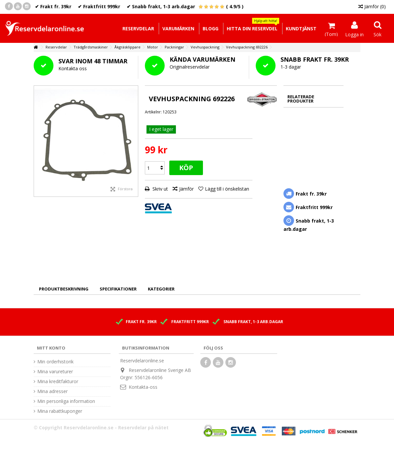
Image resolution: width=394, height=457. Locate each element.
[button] (252, 28)
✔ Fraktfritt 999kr (99, 6)
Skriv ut (159, 189)
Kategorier (161, 289)
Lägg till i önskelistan (227, 189)
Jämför (186, 189)
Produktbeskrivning (63, 289)
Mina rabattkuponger (59, 411)
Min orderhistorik (55, 362)
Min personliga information (66, 401)
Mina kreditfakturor (57, 381)
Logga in (354, 34)
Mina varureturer (55, 372)
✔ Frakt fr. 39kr (53, 6)
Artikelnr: (153, 112)
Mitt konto (51, 348)
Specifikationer (118, 289)
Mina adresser (52, 391)
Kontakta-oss (143, 387)
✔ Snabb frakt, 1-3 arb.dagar (161, 6)
